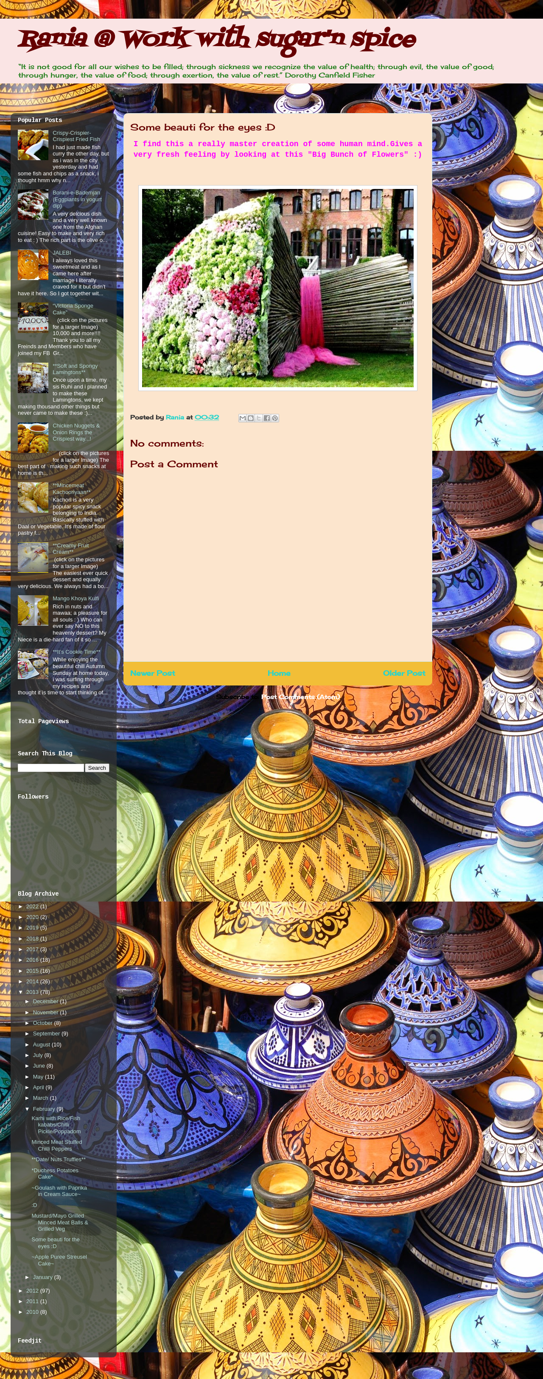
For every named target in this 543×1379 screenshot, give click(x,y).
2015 (33, 971)
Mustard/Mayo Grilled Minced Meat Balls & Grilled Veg (59, 1222)
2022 (33, 906)
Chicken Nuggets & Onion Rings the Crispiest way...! (76, 432)
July (39, 1055)
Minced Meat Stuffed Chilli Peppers (56, 1145)
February (45, 1109)
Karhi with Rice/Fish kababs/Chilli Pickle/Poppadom (56, 1125)
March (41, 1098)
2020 (33, 917)
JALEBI (62, 253)
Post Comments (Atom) (300, 696)
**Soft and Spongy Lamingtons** (75, 369)
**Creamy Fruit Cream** (71, 548)
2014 (33, 981)
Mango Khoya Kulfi (76, 598)
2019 (33, 927)
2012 (33, 1290)
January (43, 1277)
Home (279, 673)
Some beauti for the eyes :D (55, 1242)
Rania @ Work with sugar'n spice (215, 40)
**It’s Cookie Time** (76, 652)
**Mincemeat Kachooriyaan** (72, 488)
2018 (33, 938)
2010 (33, 1312)
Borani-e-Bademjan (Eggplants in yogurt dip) (77, 199)
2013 (33, 992)
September (47, 1033)
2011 (33, 1301)
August (42, 1044)
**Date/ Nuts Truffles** (58, 1159)
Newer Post (152, 673)
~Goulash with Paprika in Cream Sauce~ (59, 1191)
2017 (33, 949)
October (43, 1023)
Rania (176, 417)
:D (34, 1205)
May (39, 1077)
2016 (33, 960)
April (39, 1087)
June (40, 1066)
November (46, 1012)
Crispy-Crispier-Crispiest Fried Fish (76, 136)
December (46, 1001)
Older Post (404, 673)
